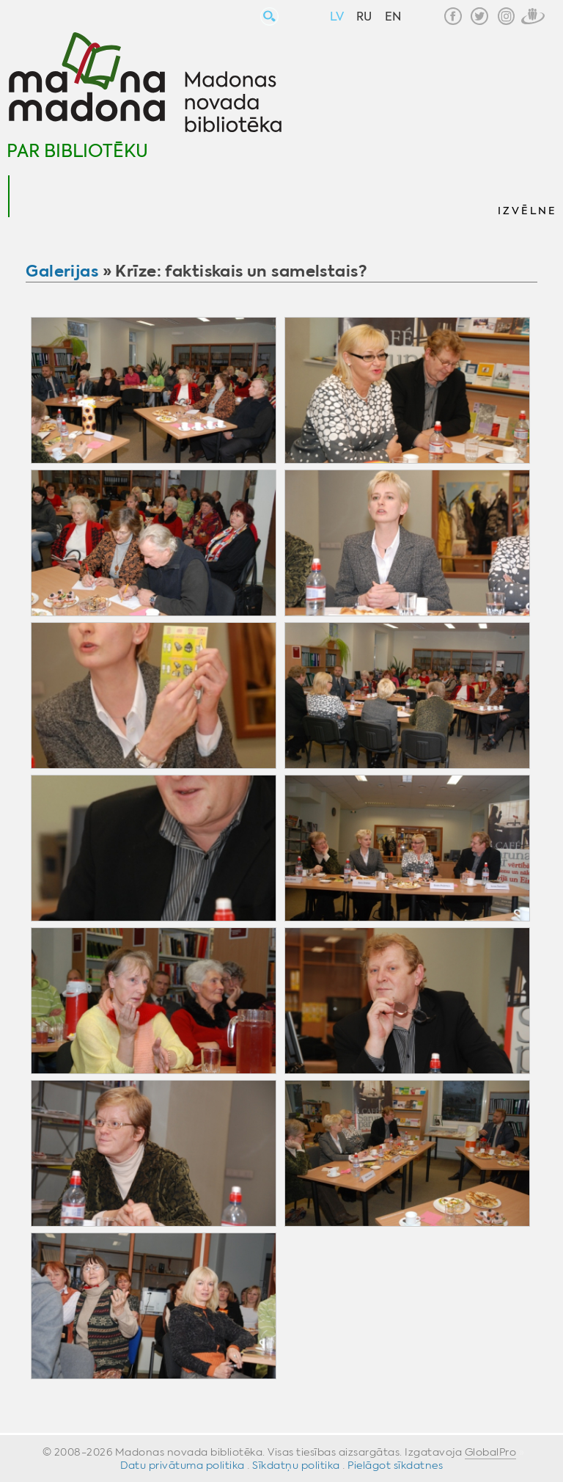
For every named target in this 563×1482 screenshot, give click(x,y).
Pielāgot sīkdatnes (395, 1465)
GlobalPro (491, 1452)
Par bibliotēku (77, 151)
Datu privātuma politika (182, 1465)
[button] (526, 196)
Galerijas (62, 271)
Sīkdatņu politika (296, 1465)
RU (364, 16)
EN (393, 16)
